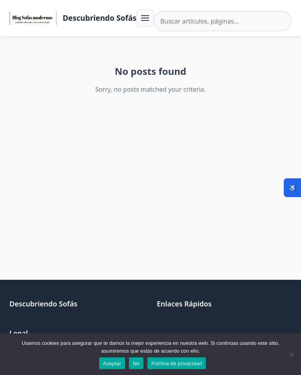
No (136, 363)
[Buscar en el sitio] (223, 21)
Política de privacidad (176, 363)
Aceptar (112, 363)
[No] (291, 354)
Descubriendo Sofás (99, 18)
